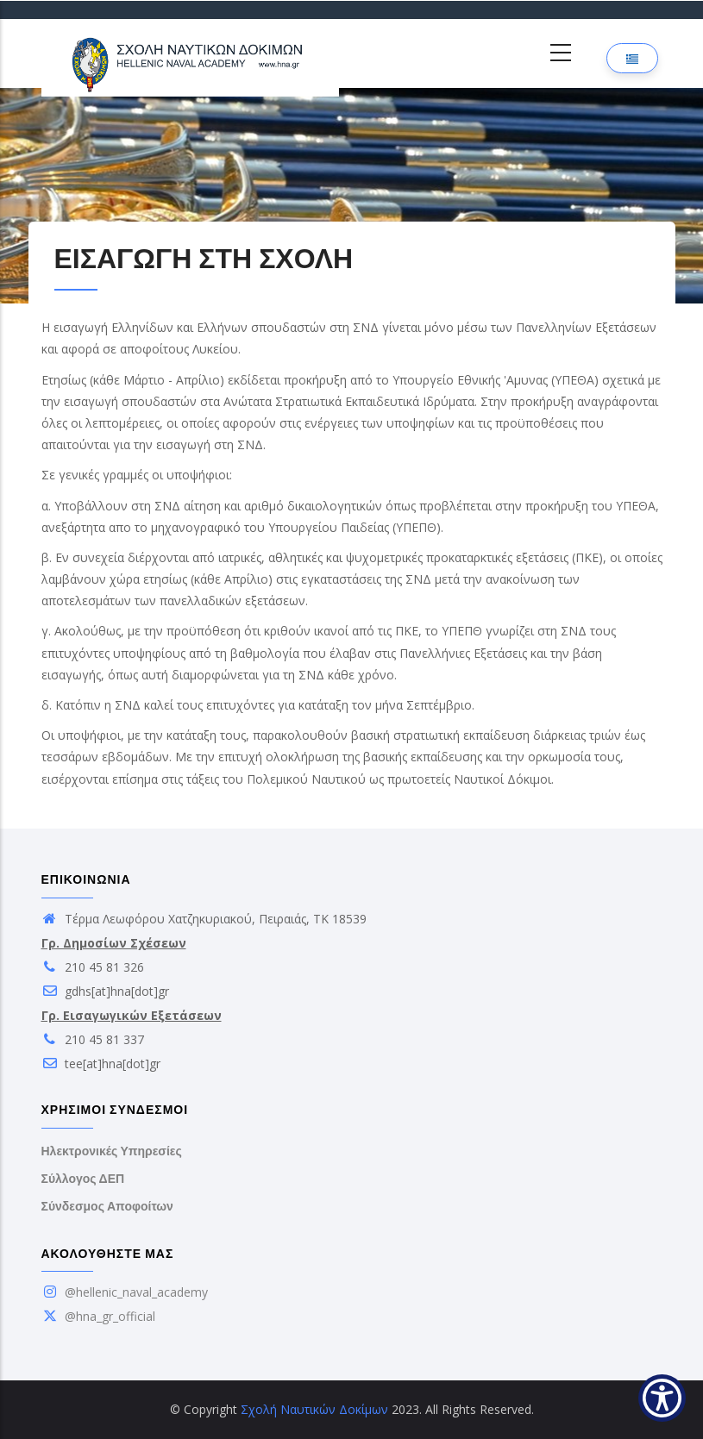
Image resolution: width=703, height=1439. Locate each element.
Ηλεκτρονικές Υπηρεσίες (111, 1151)
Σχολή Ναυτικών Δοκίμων (314, 1409)
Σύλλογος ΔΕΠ (83, 1179)
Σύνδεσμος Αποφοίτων (107, 1206)
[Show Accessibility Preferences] (662, 1398)
